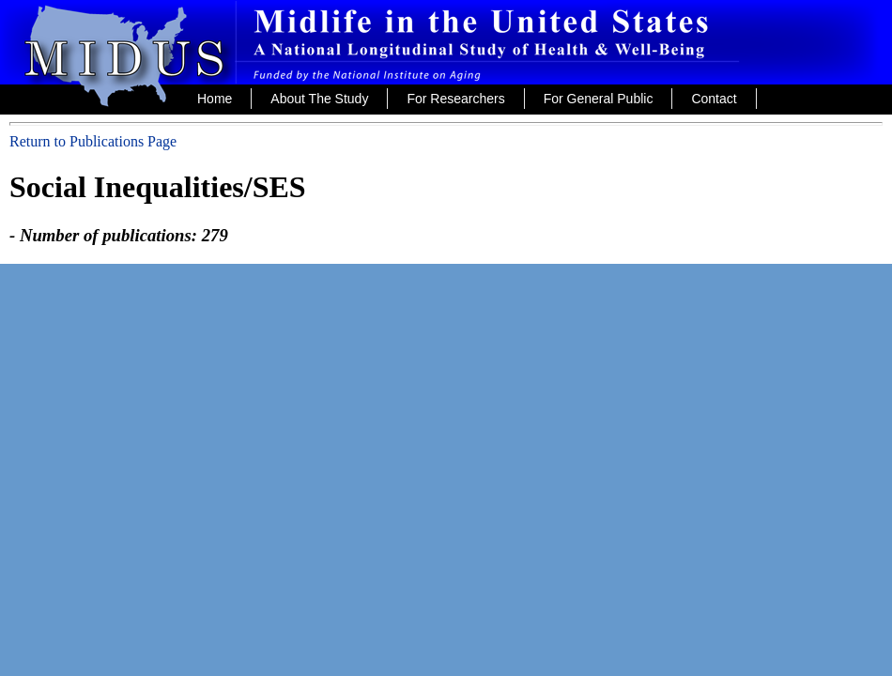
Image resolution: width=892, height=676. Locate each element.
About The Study (319, 98)
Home (214, 98)
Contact (713, 98)
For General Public (599, 98)
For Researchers (455, 98)
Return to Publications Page (93, 141)
